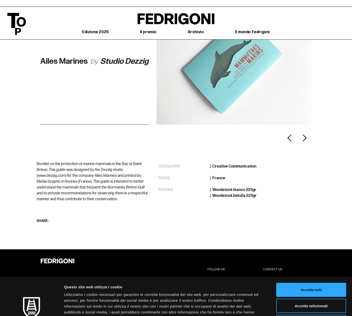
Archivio (196, 32)
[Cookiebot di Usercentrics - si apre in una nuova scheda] (31, 306)
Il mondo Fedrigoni (252, 32)
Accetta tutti (311, 252)
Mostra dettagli (257, 306)
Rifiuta (311, 284)
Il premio (148, 32)
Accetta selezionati (311, 268)
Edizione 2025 (95, 32)
